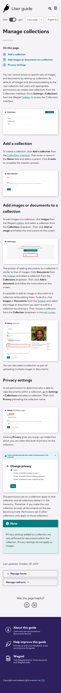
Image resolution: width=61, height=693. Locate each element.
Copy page (32, 19)
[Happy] (27, 605)
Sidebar (26, 97)
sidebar (20, 223)
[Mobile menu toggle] (55, 8)
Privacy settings (17, 64)
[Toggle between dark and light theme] (12, 20)
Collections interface (18, 155)
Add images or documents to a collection (30, 59)
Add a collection (17, 54)
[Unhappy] (34, 605)
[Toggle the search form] (50, 8)
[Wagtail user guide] (6, 8)
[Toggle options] (41, 19)
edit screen (49, 312)
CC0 (43, 680)
